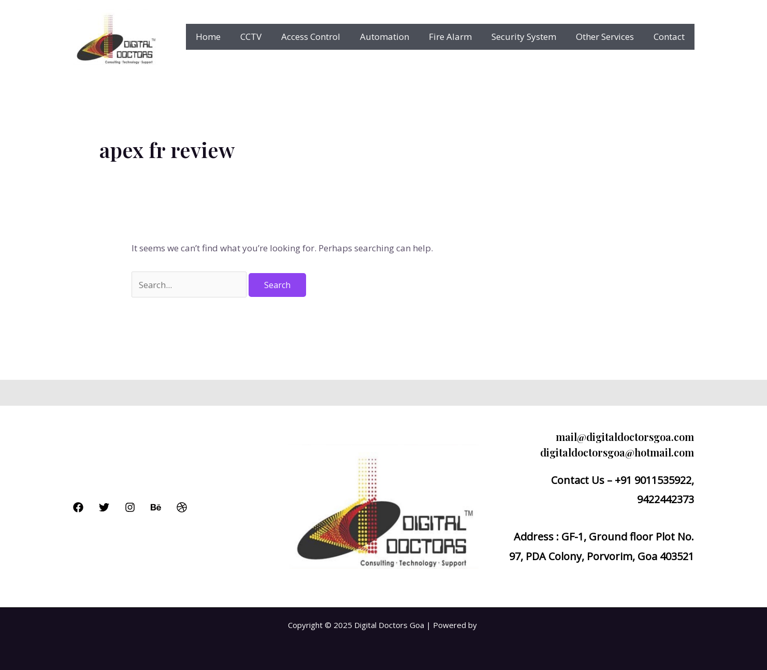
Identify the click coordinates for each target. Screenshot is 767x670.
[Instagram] (130, 507)
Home (223, 36)
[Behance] (156, 507)
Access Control (322, 36)
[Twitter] (104, 507)
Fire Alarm (457, 36)
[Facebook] (78, 507)
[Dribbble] (182, 507)
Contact (670, 36)
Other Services (608, 36)
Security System (529, 36)
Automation (393, 36)
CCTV (264, 36)
